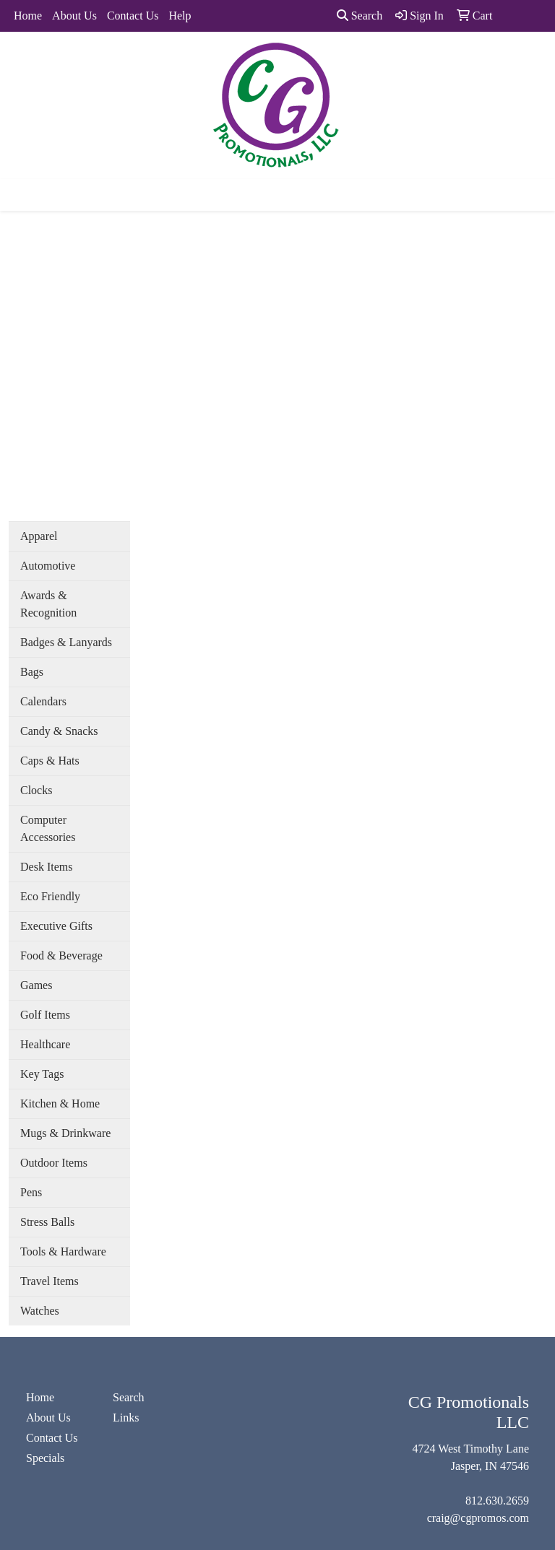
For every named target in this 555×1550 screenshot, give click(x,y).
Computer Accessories (47, 828)
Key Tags (42, 1074)
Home (28, 15)
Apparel (39, 536)
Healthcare (45, 1044)
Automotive (47, 566)
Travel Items (49, 1281)
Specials (45, 1458)
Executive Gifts (56, 926)
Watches (39, 1311)
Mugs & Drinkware (65, 1133)
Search (360, 15)
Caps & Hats (49, 760)
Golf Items (45, 1015)
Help (179, 15)
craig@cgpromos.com (478, 1518)
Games (36, 985)
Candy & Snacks (59, 731)
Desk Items (46, 867)
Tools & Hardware (63, 1251)
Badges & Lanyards (66, 642)
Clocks (36, 790)
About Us (74, 15)
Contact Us (133, 15)
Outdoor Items (53, 1163)
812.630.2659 (497, 1500)
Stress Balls (47, 1222)
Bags (31, 672)
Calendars (43, 701)
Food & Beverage (61, 955)
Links (126, 1417)
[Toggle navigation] (22, 195)
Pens (31, 1192)
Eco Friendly (50, 896)
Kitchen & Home (60, 1103)
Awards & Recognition (48, 604)
